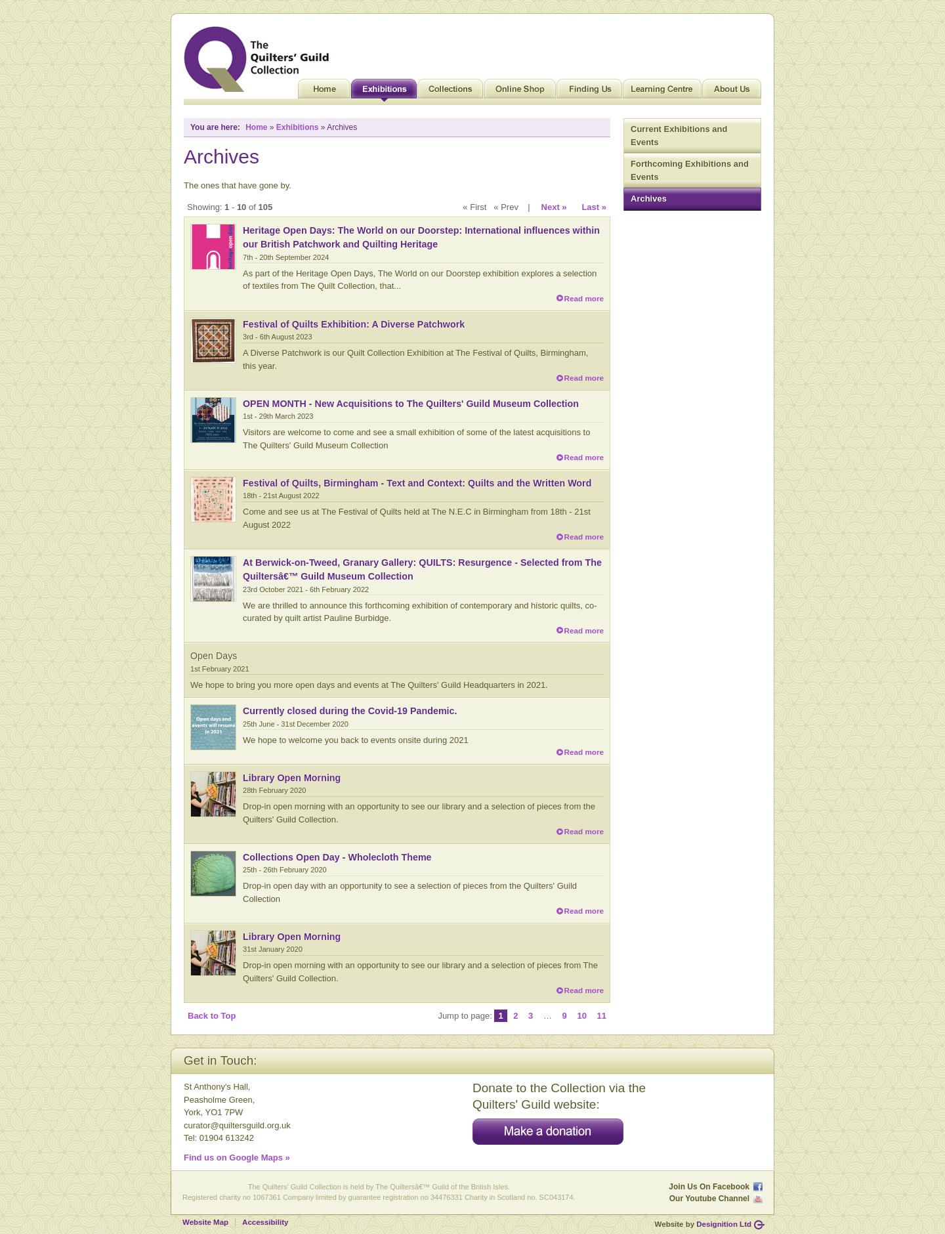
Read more (584, 298)
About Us (731, 92)
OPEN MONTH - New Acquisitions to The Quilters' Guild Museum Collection (411, 403)
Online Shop (520, 92)
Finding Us (589, 92)
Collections (450, 92)
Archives (649, 198)
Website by (703, 1224)
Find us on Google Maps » (237, 1157)
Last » (593, 207)
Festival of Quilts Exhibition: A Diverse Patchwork (354, 324)
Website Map (205, 1222)
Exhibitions (384, 92)
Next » (554, 207)
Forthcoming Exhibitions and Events (690, 170)
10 (581, 1016)
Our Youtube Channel (709, 1198)
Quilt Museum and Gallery (260, 59)
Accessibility (265, 1222)
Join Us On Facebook (709, 1186)
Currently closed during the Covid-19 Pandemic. (350, 711)
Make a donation (547, 1131)
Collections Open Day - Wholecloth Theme (337, 857)
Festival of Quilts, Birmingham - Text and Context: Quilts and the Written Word (417, 483)
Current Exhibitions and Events (679, 135)
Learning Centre (662, 92)
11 (601, 1016)
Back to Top (212, 1016)
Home (324, 92)
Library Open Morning (292, 778)
